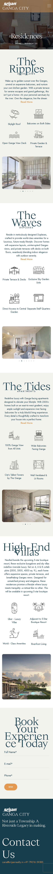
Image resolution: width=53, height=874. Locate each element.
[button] (20, 191)
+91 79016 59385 (33, 862)
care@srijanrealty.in (12, 862)
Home (19, 43)
